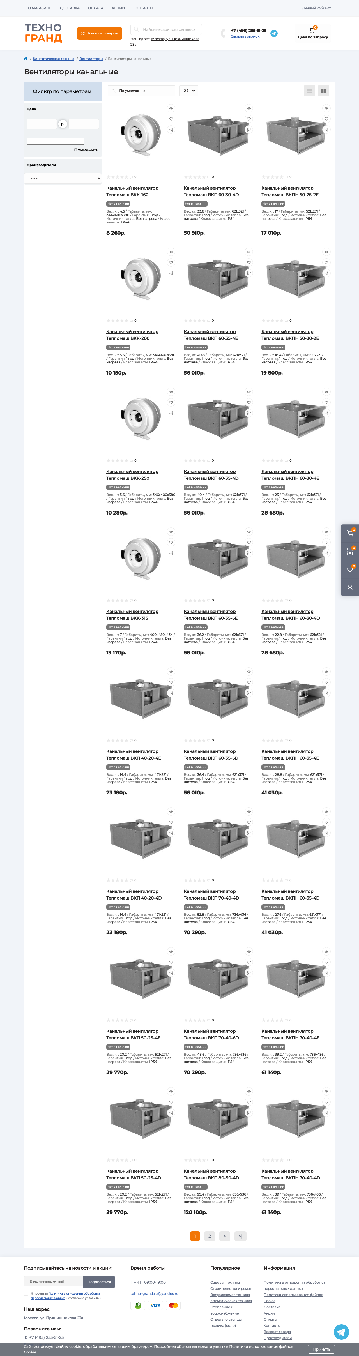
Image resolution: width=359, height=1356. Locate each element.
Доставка (70, 8)
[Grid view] (323, 90)
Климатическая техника (53, 59)
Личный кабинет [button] (316, 8)
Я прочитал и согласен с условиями (66, 1296)
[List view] (309, 90)
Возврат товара (277, 1332)
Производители (278, 1338)
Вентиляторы (91, 59)
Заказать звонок (245, 36)
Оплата (95, 8)
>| (240, 1236)
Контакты (143, 8)
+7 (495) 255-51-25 (248, 30)
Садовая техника (225, 1282)
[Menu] (99, 33)
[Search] (136, 29)
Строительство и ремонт (232, 1288)
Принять (321, 1349)
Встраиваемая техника (230, 1295)
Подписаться (99, 1282)
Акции (118, 8)
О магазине (39, 8)
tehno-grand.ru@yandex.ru (154, 1294)
